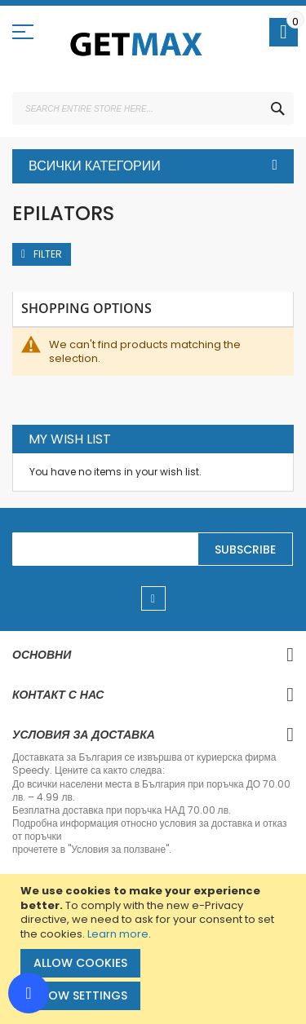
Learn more (118, 934)
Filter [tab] (47, 254)
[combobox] (153, 108)
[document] (155, 949)
